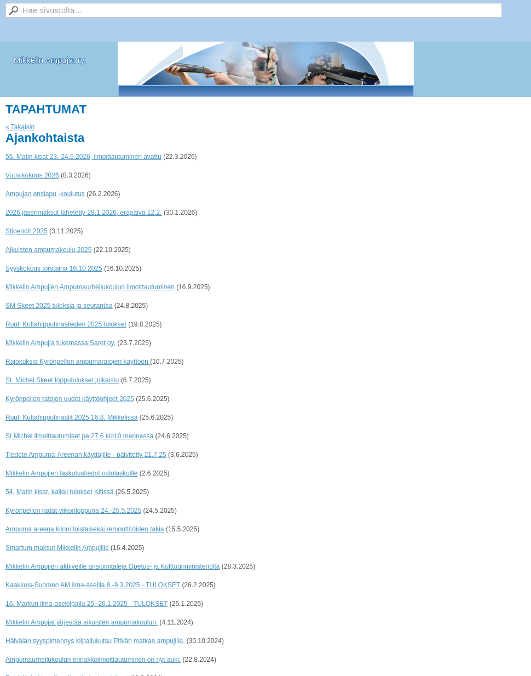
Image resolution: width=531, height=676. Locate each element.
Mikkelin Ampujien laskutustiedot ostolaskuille (71, 473)
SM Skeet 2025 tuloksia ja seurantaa (58, 306)
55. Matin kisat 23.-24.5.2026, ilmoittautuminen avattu (83, 157)
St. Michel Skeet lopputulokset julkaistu (62, 380)
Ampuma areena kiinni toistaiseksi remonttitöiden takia (84, 529)
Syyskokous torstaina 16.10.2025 (53, 268)
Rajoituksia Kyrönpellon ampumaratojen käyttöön (77, 361)
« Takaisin (19, 127)
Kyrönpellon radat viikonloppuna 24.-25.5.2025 (73, 510)
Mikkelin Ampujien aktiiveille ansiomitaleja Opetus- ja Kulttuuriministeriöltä (112, 566)
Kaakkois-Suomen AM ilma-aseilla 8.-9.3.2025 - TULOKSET (92, 585)
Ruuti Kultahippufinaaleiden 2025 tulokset (65, 324)
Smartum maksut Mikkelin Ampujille (57, 548)
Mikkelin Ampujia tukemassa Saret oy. (60, 343)
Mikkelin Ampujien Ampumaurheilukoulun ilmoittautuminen (90, 287)
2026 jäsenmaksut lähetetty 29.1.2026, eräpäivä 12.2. (83, 212)
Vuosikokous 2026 (32, 175)
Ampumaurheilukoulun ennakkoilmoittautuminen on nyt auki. (93, 659)
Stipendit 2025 (26, 231)
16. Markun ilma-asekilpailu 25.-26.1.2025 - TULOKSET (86, 604)
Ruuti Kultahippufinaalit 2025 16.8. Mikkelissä (71, 417)
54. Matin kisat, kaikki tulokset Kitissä (59, 492)
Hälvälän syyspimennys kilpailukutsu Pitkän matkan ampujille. (94, 641)
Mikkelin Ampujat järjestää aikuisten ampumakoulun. (81, 622)
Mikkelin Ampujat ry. (50, 60)
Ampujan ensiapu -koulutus (45, 194)
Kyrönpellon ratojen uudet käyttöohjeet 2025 (69, 399)
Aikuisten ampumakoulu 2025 (48, 250)
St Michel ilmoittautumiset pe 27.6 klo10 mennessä (79, 436)
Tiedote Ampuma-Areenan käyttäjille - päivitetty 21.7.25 (85, 455)
